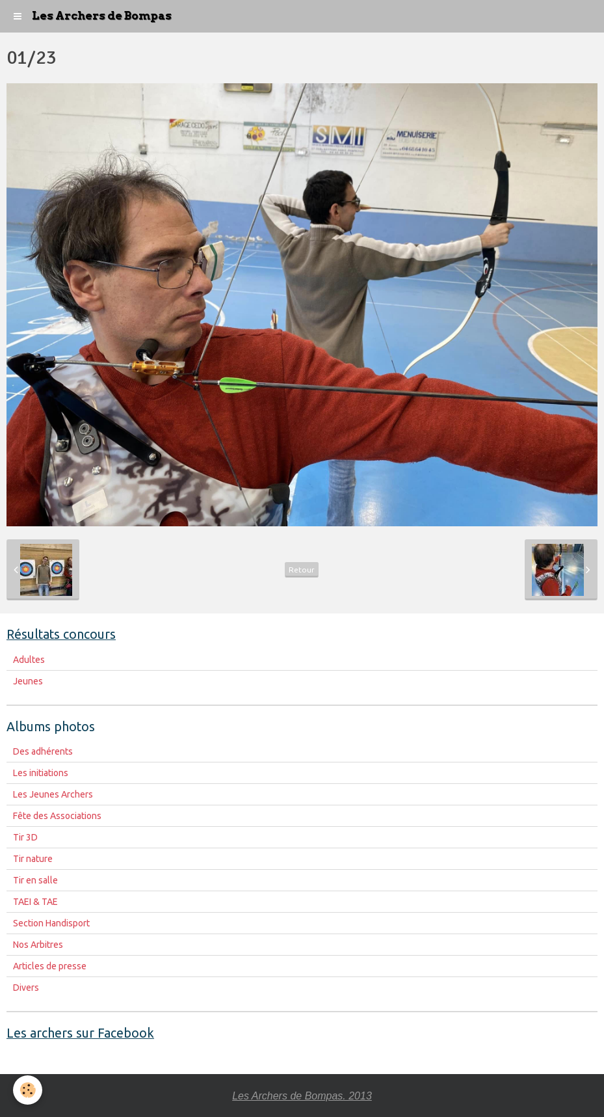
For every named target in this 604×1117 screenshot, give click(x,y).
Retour (302, 569)
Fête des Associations (57, 816)
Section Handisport (51, 923)
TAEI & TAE (35, 901)
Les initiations (40, 773)
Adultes (29, 659)
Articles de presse (49, 966)
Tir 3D (25, 837)
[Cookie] (27, 1090)
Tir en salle (35, 880)
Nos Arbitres (38, 944)
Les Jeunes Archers (53, 794)
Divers (26, 987)
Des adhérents (43, 751)
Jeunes (28, 681)
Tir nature (33, 859)
